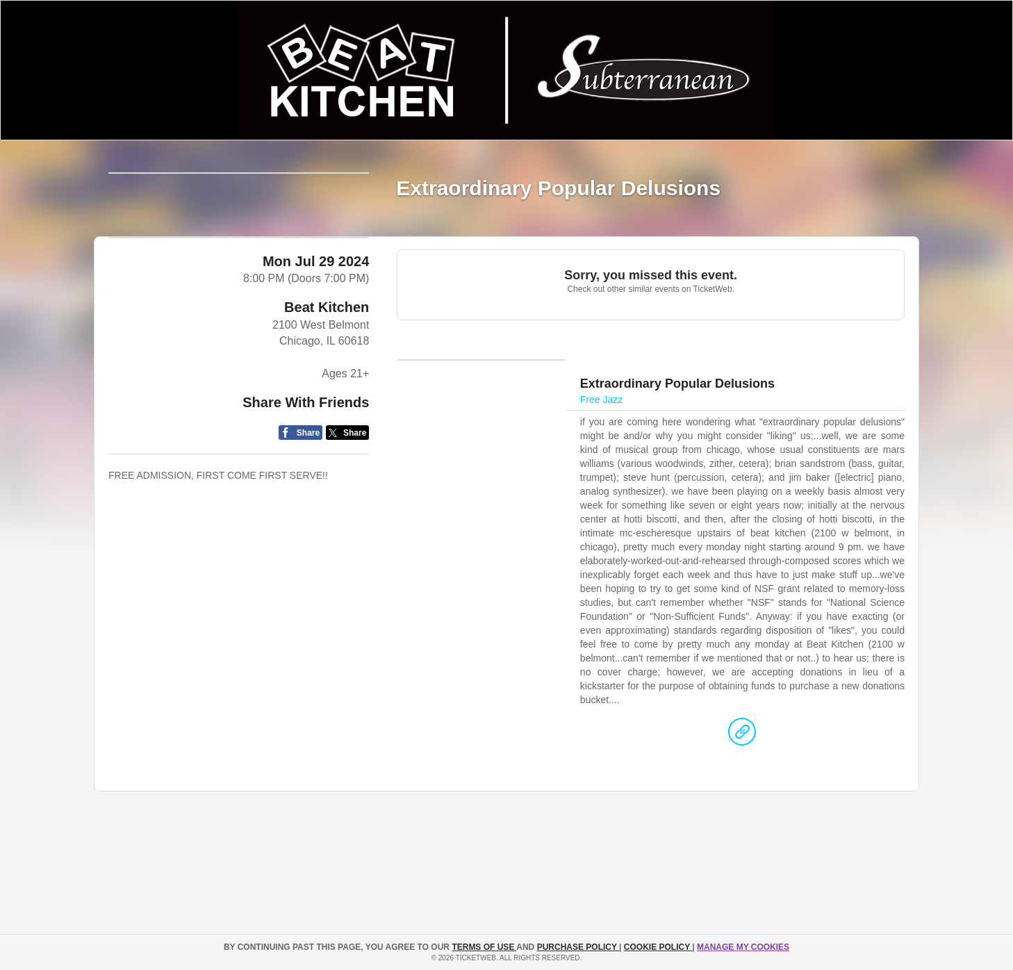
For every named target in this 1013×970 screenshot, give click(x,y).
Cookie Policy (658, 947)
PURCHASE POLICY (578, 947)
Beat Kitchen (326, 502)
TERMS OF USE (484, 947)
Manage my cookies (743, 947)
